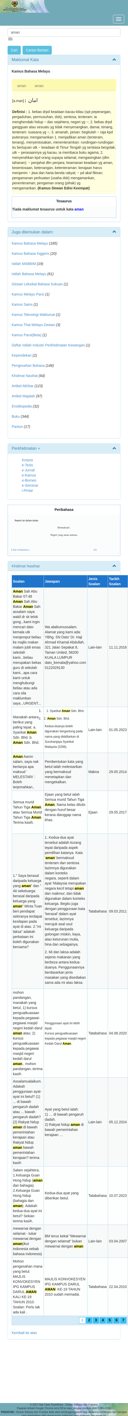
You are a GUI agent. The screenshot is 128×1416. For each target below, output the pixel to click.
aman (21, 86)
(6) (95, 549)
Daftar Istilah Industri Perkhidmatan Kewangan (48, 345)
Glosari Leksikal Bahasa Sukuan (37, 284)
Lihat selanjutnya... (21, 549)
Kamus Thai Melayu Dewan (33, 325)
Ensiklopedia (22, 406)
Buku (16, 416)
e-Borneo (29, 480)
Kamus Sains (22, 304)
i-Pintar (27, 490)
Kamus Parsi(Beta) (26, 335)
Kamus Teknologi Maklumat (33, 315)
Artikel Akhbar (22, 386)
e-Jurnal (28, 470)
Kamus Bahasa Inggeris (30, 253)
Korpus (27, 460)
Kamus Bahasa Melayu (30, 243)
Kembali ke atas (24, 1333)
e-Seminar (30, 485)
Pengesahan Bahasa (28, 365)
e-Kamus (29, 475)
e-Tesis (27, 465)
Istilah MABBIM (24, 264)
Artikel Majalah (23, 396)
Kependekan (22, 355)
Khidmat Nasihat (25, 376)
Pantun (17, 427)
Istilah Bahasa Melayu (29, 274)
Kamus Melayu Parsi (28, 294)
